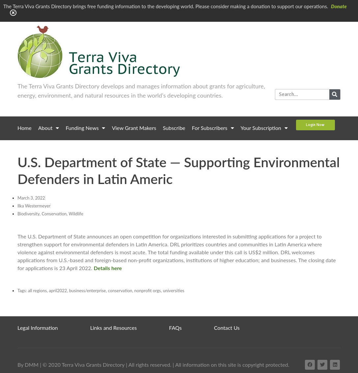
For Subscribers (213, 128)
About (48, 128)
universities (173, 290)
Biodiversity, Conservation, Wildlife (50, 213)
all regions (37, 290)
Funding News (85, 128)
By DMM (28, 364)
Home (24, 128)
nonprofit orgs (147, 290)
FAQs (175, 328)
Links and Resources (113, 328)
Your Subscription (264, 128)
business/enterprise (87, 290)
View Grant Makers (134, 128)
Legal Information (37, 328)
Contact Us (227, 328)
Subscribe (174, 128)
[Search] (334, 94)
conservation (120, 290)
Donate (339, 6)
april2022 (58, 290)
